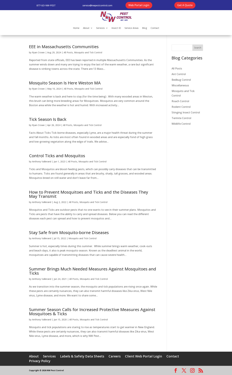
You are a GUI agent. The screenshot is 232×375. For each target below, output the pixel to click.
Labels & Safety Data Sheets (82, 356)
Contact (155, 27)
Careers (115, 356)
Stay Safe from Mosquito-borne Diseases (69, 232)
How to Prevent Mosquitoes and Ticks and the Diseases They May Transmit (88, 194)
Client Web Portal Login (143, 356)
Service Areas (132, 27)
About (86, 27)
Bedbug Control (181, 80)
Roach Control (180, 101)
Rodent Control (181, 107)
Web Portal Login (138, 5)
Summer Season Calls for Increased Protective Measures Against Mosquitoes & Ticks (92, 312)
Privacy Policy (39, 361)
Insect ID (116, 27)
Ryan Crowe (38, 52)
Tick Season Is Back (47, 119)
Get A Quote (185, 5)
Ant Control (179, 74)
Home (76, 27)
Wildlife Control (181, 123)
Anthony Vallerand (41, 161)
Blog (144, 27)
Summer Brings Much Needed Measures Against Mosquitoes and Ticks (92, 271)
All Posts (68, 52)
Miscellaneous (180, 85)
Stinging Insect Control (186, 112)
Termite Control (181, 118)
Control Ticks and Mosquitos (57, 156)
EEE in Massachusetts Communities (64, 46)
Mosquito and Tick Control (88, 52)
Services (100, 27)
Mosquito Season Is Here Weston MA (65, 83)
